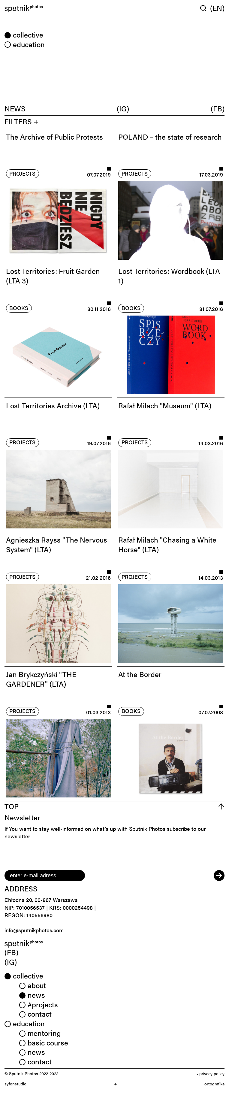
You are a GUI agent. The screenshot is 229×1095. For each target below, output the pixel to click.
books (18, 308)
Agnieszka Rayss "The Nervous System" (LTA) (56, 544)
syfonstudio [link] (15, 1084)
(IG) (123, 108)
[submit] (219, 875)
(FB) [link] (11, 952)
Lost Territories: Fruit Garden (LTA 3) (53, 275)
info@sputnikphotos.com (34, 930)
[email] (45, 875)
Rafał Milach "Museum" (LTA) (164, 405)
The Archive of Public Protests (54, 136)
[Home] (58, 8)
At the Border (139, 674)
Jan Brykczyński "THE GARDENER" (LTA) (41, 679)
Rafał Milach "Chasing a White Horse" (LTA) (167, 544)
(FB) (217, 108)
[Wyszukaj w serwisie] (205, 8)
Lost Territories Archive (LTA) (53, 405)
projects (22, 173)
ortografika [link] (214, 1084)
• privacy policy (210, 1073)
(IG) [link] (11, 961)
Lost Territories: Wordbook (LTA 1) (169, 275)
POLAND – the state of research (170, 136)
